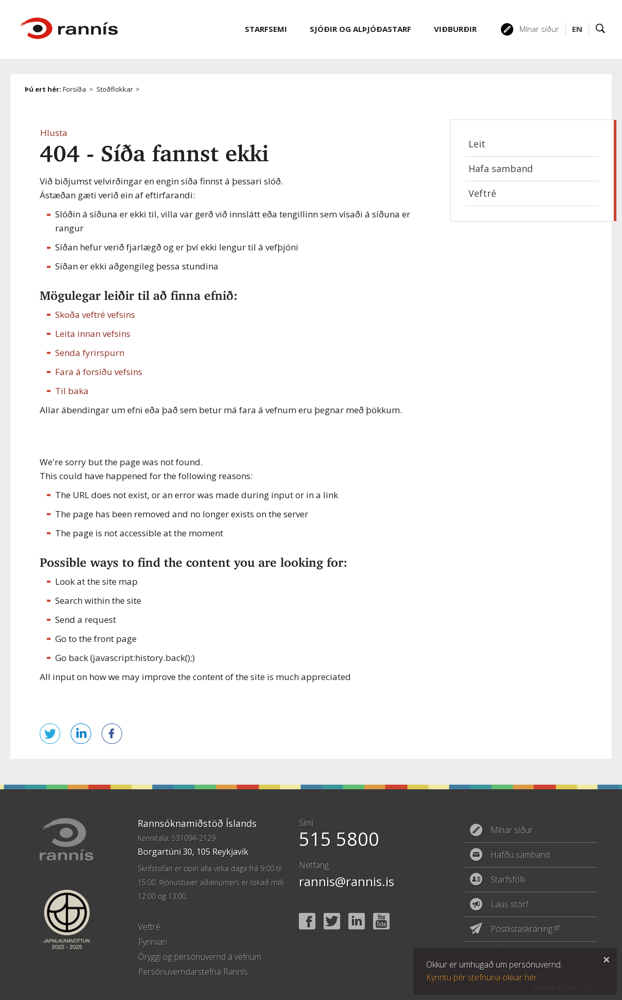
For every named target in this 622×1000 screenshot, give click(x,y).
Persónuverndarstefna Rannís (193, 971)
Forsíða (74, 89)
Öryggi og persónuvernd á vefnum (199, 956)
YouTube (381, 921)
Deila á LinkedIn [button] (81, 733)
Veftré (482, 193)
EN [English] (577, 29)
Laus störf (509, 904)
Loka (606, 958)
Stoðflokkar (114, 89)
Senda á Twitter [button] (50, 733)
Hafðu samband (520, 854)
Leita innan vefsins (92, 334)
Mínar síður (539, 29)
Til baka (72, 391)
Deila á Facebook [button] (112, 733)
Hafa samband (500, 168)
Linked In (356, 921)
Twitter (332, 921)
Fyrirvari (152, 941)
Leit (476, 144)
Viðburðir (455, 29)
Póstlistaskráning (521, 929)
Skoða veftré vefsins (95, 314)
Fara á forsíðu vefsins (98, 372)
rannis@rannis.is (346, 881)
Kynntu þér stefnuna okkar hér (481, 977)
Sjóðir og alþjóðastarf (360, 29)
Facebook (307, 921)
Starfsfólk (508, 879)
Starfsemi (266, 29)
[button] (54, 133)
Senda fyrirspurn (89, 353)
